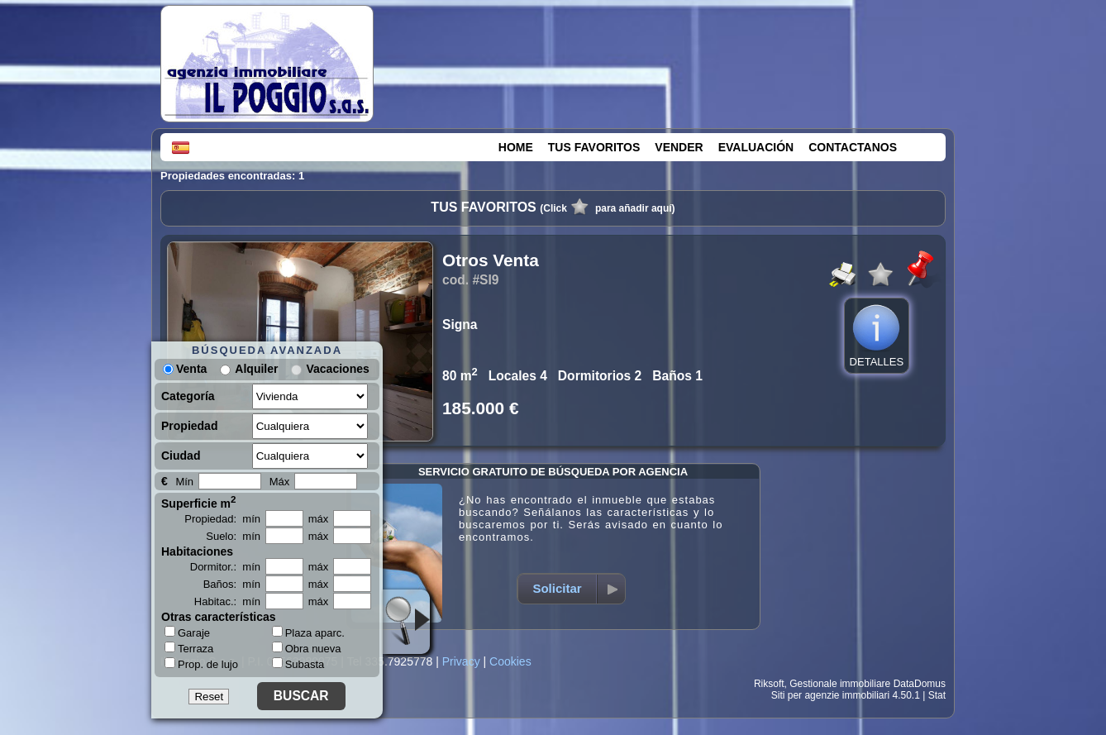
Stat (937, 695)
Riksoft (769, 684)
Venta (185, 368)
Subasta (298, 664)
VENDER (679, 147)
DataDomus (920, 684)
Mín (184, 481)
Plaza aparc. (308, 633)
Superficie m (198, 502)
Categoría (188, 396)
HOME (515, 147)
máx (318, 519)
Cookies (510, 661)
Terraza (188, 648)
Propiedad (189, 425)
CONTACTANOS (852, 147)
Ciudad (180, 455)
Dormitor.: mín (225, 567)
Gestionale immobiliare (839, 684)
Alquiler (256, 368)
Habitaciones (197, 551)
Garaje (187, 632)
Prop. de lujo (201, 664)
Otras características (218, 616)
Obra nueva (306, 648)
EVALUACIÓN (756, 147)
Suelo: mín (233, 536)
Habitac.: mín (227, 601)
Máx (279, 481)
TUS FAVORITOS (594, 147)
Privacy (461, 661)
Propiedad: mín (222, 519)
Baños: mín (231, 584)
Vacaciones (337, 368)
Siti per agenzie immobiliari (830, 695)
